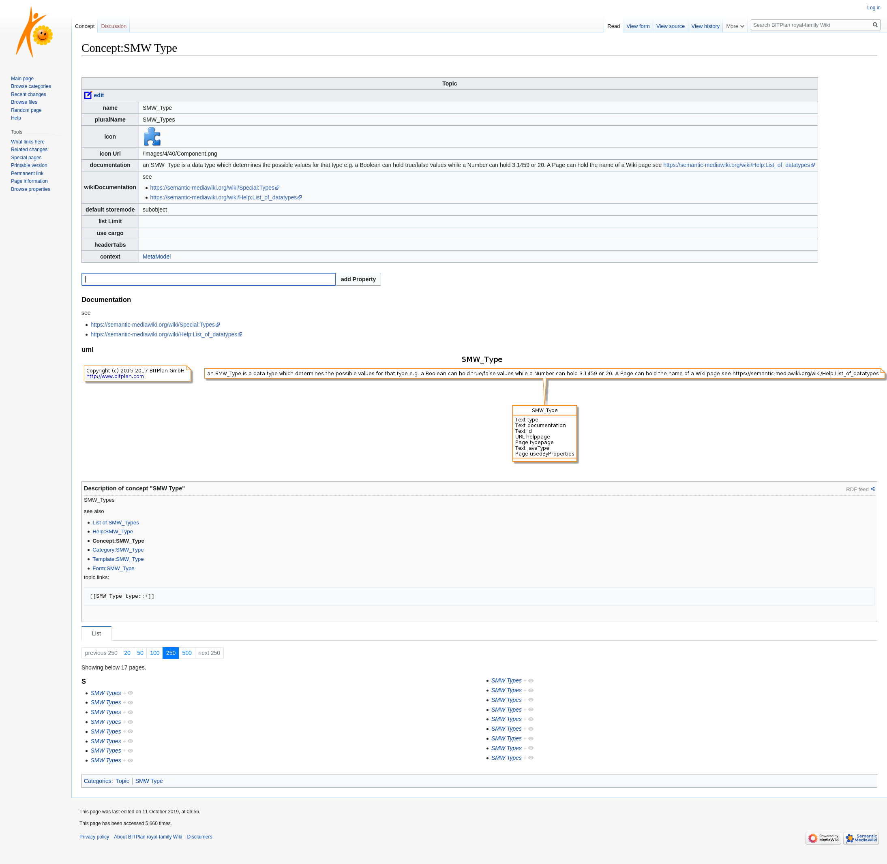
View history (706, 26)
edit (99, 95)
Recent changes (28, 94)
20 (127, 653)
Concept (84, 26)
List (96, 633)
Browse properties (30, 189)
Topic (122, 781)
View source (670, 26)
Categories (97, 781)
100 (154, 653)
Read (613, 26)
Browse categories (31, 86)
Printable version (29, 165)
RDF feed (857, 489)
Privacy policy (94, 837)
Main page (22, 78)
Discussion (113, 26)
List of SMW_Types (115, 523)
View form (638, 26)
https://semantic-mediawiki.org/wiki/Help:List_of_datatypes (736, 165)
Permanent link (27, 173)
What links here (28, 142)
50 (140, 653)
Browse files (24, 102)
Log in (874, 8)
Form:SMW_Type (113, 568)
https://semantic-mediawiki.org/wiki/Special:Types (212, 187)
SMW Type (149, 781)
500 (187, 653)
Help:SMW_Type (112, 531)
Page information (29, 181)
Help (16, 118)
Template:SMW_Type (118, 559)
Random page (26, 110)
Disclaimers (199, 837)
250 (171, 653)
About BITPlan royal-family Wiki (148, 837)
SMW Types (105, 693)
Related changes (29, 149)
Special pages (26, 157)
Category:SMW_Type (118, 550)
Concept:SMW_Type (118, 541)
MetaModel (157, 256)
